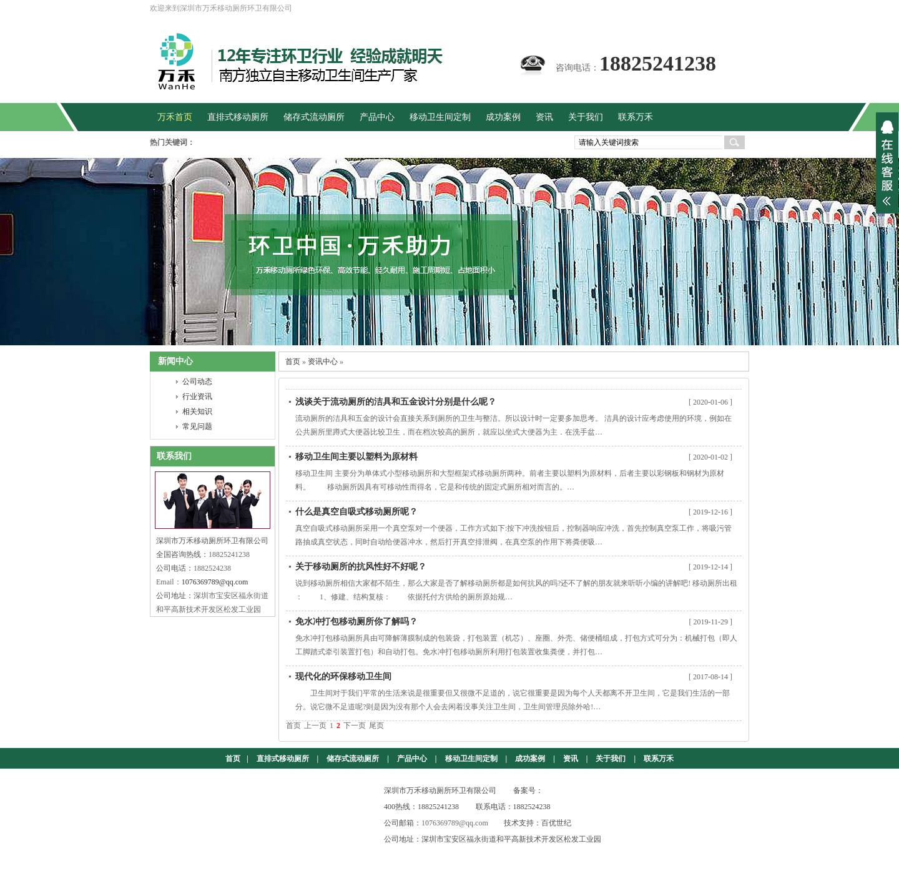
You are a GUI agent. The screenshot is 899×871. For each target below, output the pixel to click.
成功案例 (530, 758)
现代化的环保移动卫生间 (343, 676)
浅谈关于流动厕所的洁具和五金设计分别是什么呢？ (395, 401)
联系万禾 (659, 758)
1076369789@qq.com (215, 582)
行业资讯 (197, 396)
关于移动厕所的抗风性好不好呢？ (360, 566)
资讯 (570, 758)
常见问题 (197, 426)
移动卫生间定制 (471, 758)
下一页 (354, 725)
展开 (887, 163)
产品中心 (412, 758)
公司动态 (197, 381)
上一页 (315, 725)
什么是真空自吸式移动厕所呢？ (356, 511)
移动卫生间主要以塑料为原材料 (356, 456)
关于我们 (611, 758)
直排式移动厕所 (283, 758)
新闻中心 (175, 361)
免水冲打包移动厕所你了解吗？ (356, 621)
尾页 (376, 725)
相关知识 (197, 411)
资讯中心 (323, 361)
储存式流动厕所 (353, 758)
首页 (292, 361)
